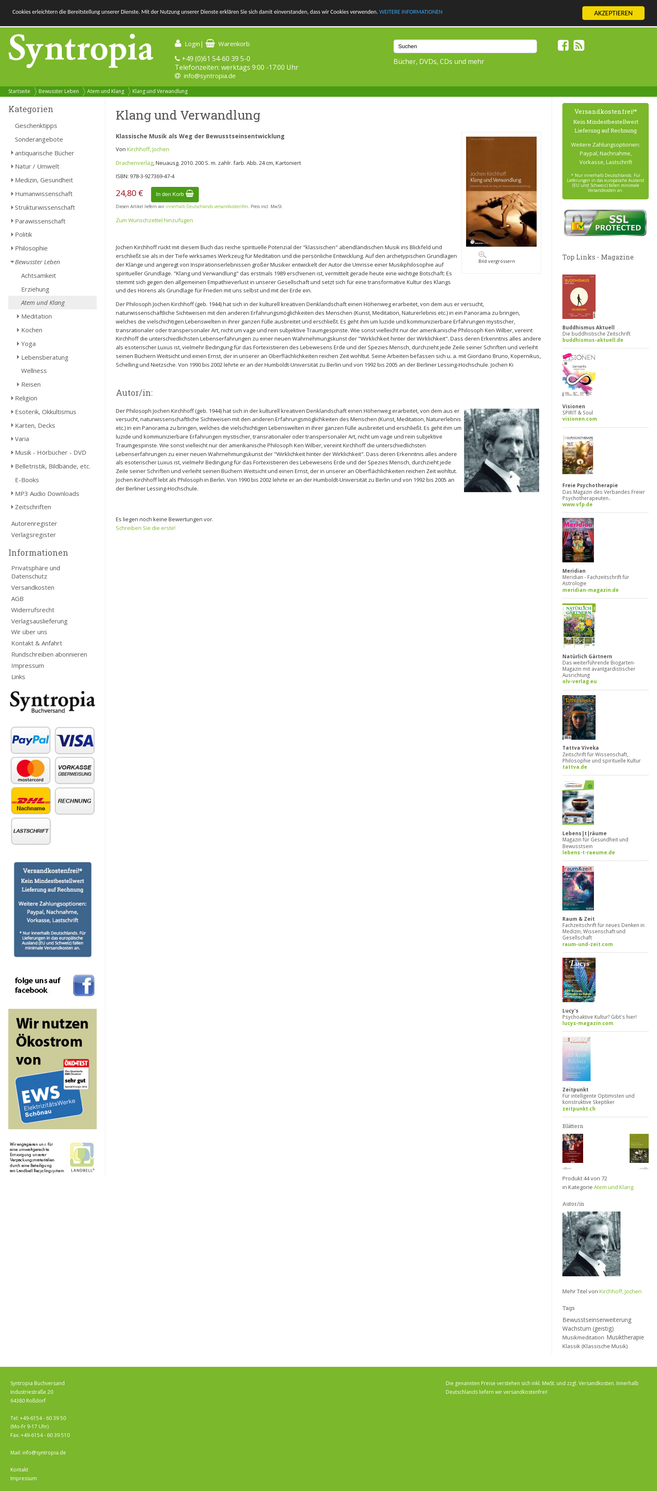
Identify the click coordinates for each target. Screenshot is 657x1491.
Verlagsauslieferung (39, 621)
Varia (22, 438)
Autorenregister (34, 523)
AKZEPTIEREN (613, 13)
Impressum (27, 665)
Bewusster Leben (59, 91)
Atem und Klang (105, 91)
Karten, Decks (35, 425)
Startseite (19, 91)
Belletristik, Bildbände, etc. (52, 466)
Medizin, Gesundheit (44, 180)
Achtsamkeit (38, 275)
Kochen (31, 330)
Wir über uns (29, 632)
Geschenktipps (36, 125)
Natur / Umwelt (37, 166)
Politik (23, 234)
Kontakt (19, 1469)
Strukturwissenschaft (45, 207)
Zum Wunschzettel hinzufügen (154, 220)
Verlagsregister (33, 534)
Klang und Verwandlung (160, 91)
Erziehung (35, 289)
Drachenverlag (134, 163)
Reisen (31, 384)
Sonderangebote (39, 139)
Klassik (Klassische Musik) (595, 1346)
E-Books (27, 480)
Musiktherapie (625, 1337)
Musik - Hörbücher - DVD (50, 452)
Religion (26, 398)
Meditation (36, 316)
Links (18, 676)
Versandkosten (32, 587)
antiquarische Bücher (44, 153)
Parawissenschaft (40, 221)
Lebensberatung (44, 357)
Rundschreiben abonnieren (49, 654)
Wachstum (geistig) (588, 1328)
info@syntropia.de (210, 75)
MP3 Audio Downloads (47, 493)
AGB (17, 598)
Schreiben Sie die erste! (146, 528)
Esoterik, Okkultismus (45, 411)
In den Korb (175, 194)
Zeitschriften (33, 507)
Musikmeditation (583, 1337)
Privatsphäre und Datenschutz (35, 572)
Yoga (28, 343)
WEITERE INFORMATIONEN (498, 13)
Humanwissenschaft (44, 193)
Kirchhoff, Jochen (148, 149)
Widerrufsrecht (32, 610)
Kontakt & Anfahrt (36, 643)
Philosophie (31, 248)
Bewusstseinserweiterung (596, 1320)
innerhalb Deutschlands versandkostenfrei (207, 206)
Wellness (34, 370)
